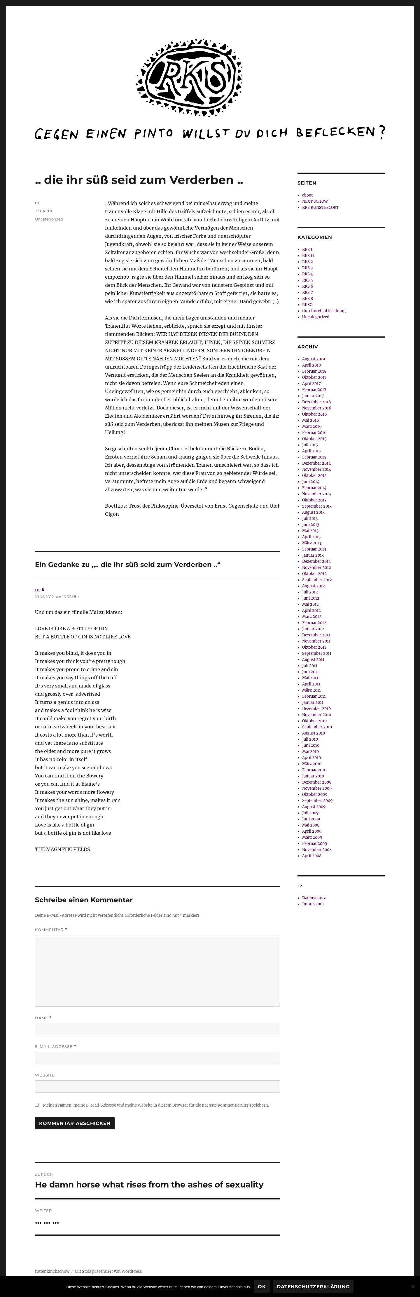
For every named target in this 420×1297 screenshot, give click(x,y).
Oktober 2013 (314, 500)
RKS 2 (307, 261)
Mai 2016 (310, 420)
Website (45, 1075)
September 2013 (317, 506)
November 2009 (317, 788)
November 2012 (316, 567)
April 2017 (311, 383)
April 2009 (312, 831)
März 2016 (312, 426)
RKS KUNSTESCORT (320, 207)
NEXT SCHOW (315, 201)
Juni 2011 (310, 671)
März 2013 (311, 543)
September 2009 (317, 800)
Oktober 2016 (314, 414)
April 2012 (311, 610)
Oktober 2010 (314, 720)
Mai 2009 (311, 825)
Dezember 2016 (316, 402)
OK (262, 1286)
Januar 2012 (313, 628)
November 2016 (316, 408)
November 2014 (316, 469)
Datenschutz (314, 897)
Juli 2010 (310, 739)
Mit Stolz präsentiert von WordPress (108, 1271)
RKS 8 (307, 298)
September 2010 (317, 727)
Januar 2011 (312, 702)
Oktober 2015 (314, 438)
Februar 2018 (314, 371)
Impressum (313, 904)
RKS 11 (308, 255)
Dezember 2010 (316, 708)
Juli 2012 (310, 592)
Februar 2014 (314, 487)
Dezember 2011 (316, 635)
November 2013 (316, 494)
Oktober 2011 (314, 647)
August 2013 (313, 512)
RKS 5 (307, 280)
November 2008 (317, 849)
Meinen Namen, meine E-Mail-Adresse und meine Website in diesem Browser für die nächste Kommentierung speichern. (156, 1105)
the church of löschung (324, 310)
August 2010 (313, 733)
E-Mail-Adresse (55, 1046)
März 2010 (311, 763)
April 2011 (311, 684)
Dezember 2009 (317, 782)
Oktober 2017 (314, 377)
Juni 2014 (310, 481)
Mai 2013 (310, 530)
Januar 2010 (313, 776)
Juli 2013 (310, 518)
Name (43, 1017)
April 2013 (311, 536)
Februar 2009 (314, 843)
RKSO (307, 304)
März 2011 (311, 690)
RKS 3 (307, 267)
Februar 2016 (314, 432)
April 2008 (311, 855)
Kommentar (51, 929)
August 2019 (313, 359)
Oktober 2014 (314, 475)
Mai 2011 (310, 678)
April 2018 (311, 365)
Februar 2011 (314, 696)
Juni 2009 (311, 819)
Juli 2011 (309, 665)
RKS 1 (307, 249)
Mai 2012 (310, 604)
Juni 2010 (310, 745)
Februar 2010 (314, 770)
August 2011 (313, 659)
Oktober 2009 (315, 794)
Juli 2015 (310, 444)
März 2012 (311, 616)
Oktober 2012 (314, 573)
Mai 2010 (310, 751)
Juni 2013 (310, 524)
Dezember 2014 (316, 463)
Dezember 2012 (316, 561)
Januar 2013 (313, 555)
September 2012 (317, 579)
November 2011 (316, 641)
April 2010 (311, 757)
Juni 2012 (310, 598)
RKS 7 (307, 292)
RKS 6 (307, 286)
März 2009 (312, 837)
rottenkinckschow (52, 1271)
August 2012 (313, 586)
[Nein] (413, 1286)
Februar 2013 (314, 549)
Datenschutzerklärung (313, 1286)
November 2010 (316, 714)
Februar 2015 (314, 457)
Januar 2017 (313, 395)
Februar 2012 (314, 622)
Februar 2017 (314, 389)
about (307, 195)
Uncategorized (49, 219)
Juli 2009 (310, 812)
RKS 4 (307, 274)
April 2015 (311, 451)
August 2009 (314, 806)
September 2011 (316, 653)
